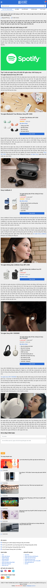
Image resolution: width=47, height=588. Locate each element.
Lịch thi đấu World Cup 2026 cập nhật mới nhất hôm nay (32, 459)
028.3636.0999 (18, 585)
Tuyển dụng (34, 9)
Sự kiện (17, 9)
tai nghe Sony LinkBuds (39, 233)
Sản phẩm (4, 552)
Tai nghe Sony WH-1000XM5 (8, 377)
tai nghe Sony (34, 154)
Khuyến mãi (25, 9)
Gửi (3, 453)
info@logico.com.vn (30, 585)
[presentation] (12, 448)
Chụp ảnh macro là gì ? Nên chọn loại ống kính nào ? (31, 485)
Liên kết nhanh (28, 552)
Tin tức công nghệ (7, 9)
